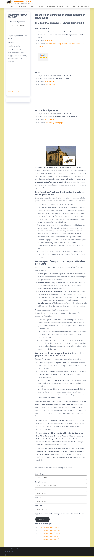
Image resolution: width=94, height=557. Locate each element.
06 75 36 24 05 (49, 41)
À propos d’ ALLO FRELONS (38, 6)
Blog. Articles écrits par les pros (55, 6)
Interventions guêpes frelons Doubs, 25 (48, 540)
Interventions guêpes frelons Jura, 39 (48, 537)
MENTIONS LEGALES (13, 92)
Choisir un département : (18, 22)
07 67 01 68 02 (49, 120)
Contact (74, 6)
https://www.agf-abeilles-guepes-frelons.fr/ (57, 123)
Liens (68, 6)
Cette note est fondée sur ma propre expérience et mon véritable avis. (62, 514)
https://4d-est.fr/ (50, 85)
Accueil (15, 6)
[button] (43, 57)
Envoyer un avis (42, 520)
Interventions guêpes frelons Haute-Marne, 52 (50, 531)
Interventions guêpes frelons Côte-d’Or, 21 (49, 534)
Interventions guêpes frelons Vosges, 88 (48, 528)
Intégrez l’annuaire (84, 6)
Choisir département (24, 6)
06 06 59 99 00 (49, 82)
